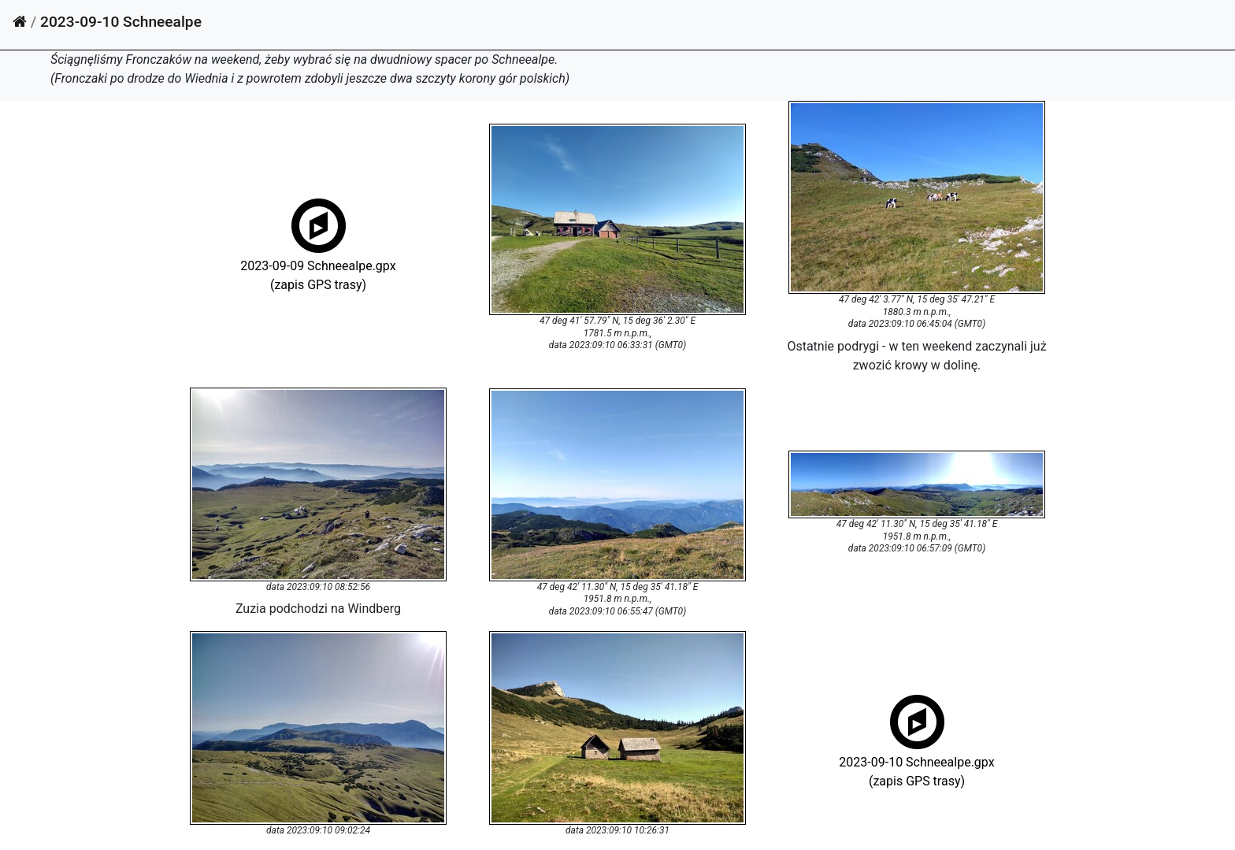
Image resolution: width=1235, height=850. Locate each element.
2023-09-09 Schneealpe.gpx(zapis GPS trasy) (317, 264)
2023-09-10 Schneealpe (121, 22)
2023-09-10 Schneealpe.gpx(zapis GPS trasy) (916, 761)
